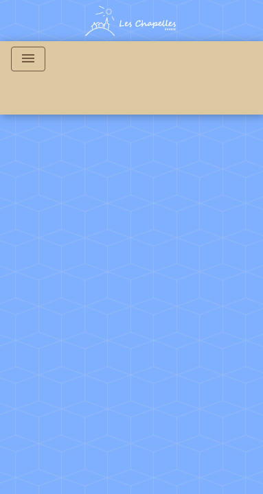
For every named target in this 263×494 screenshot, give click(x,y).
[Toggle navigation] (28, 59)
